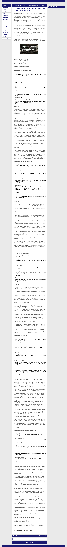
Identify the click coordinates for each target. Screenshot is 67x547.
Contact (15, 545)
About (12, 545)
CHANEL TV (5, 13)
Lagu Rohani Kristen (7, 24)
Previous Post (42, 535)
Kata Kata (35, 1)
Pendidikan (17, 1)
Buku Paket (5, 11)
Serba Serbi (5, 34)
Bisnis (41, 1)
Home (12, 1)
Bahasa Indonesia (6, 7)
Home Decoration (6, 21)
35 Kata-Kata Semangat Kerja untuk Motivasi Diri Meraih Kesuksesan (26, 9)
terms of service (28, 545)
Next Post (16, 535)
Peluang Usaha (6, 28)
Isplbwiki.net (6, 1)
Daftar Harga (5, 19)
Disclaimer (22, 545)
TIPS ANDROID (6, 38)
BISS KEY (5, 9)
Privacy (18, 545)
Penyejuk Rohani (6, 32)
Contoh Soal (5, 15)
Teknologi (30, 1)
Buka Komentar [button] (29, 542)
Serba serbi (23, 1)
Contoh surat (5, 17)
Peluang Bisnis (6, 26)
